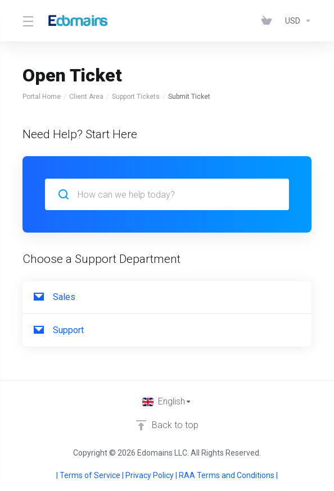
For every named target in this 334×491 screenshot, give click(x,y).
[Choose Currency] (296, 21)
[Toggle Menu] (27, 20)
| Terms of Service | (90, 475)
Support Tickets (136, 97)
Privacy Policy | (152, 475)
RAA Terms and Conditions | (228, 475)
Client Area (86, 97)
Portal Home (41, 97)
